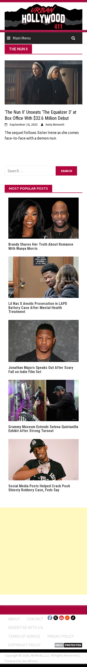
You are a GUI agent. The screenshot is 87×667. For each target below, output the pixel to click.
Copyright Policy (24, 644)
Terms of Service (24, 636)
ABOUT (14, 618)
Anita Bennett (54, 124)
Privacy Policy (60, 636)
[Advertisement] (43, 551)
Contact (35, 618)
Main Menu (22, 38)
